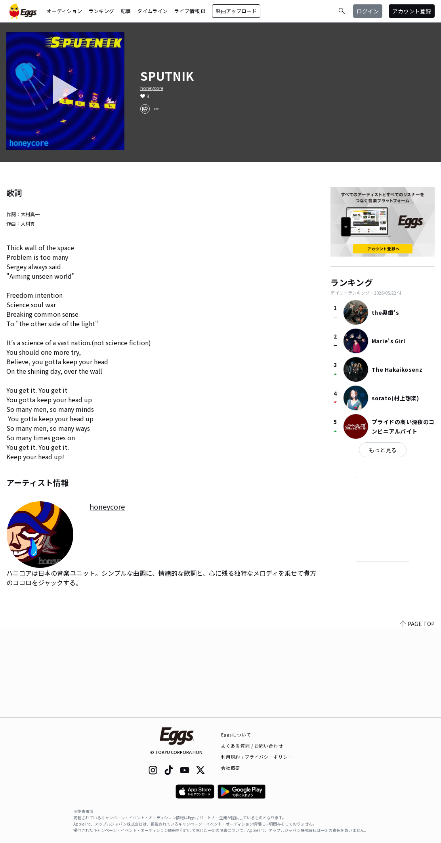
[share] (145, 109)
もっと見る (383, 450)
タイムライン (152, 11)
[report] (156, 109)
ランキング (101, 11)
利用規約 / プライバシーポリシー (257, 757)
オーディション (64, 11)
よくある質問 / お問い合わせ (252, 745)
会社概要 (230, 768)
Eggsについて (236, 734)
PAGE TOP (417, 713)
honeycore (151, 88)
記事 (125, 11)
